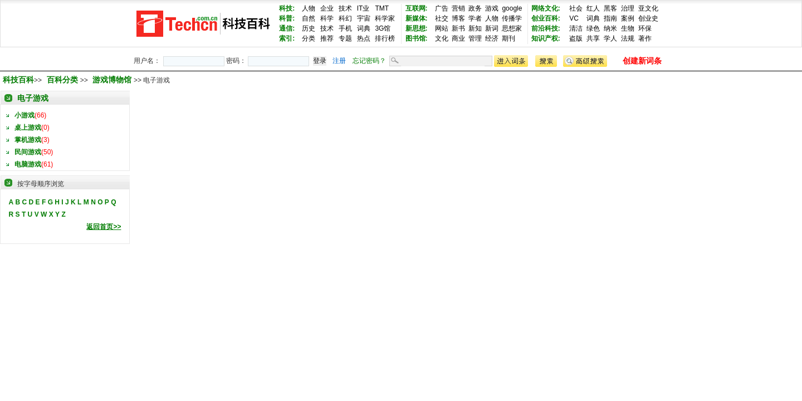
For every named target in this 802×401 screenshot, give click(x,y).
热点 (363, 38)
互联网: (416, 8)
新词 (491, 28)
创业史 (648, 18)
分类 (308, 38)
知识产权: (545, 38)
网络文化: (545, 8)
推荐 (327, 38)
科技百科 (18, 79)
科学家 (385, 18)
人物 (308, 8)
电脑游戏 (27, 164)
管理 (475, 38)
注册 (339, 61)
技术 (345, 8)
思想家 (512, 28)
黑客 (610, 8)
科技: (287, 8)
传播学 (512, 18)
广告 (441, 8)
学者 (475, 18)
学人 (610, 38)
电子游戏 (32, 98)
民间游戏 (27, 152)
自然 (308, 18)
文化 (441, 38)
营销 (458, 8)
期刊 (508, 38)
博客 (458, 18)
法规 (627, 38)
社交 (441, 18)
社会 (576, 8)
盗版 (576, 38)
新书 (458, 28)
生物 (627, 28)
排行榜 (385, 38)
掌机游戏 (27, 140)
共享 (593, 38)
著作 (645, 38)
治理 (627, 8)
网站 (441, 28)
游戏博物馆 (113, 79)
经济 (491, 38)
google (512, 8)
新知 (475, 28)
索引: (287, 38)
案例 (627, 18)
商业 (458, 38)
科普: (287, 18)
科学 (327, 18)
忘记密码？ (369, 61)
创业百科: (545, 18)
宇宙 (363, 18)
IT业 (363, 8)
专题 (345, 38)
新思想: (416, 28)
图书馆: (416, 38)
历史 (308, 28)
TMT (382, 8)
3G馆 (382, 28)
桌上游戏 (27, 127)
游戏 (491, 8)
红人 (593, 8)
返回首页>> (103, 227)
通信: (287, 28)
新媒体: (416, 18)
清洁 (576, 28)
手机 (345, 28)
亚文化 (648, 8)
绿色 (593, 28)
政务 (475, 8)
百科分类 (62, 79)
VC (574, 18)
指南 (610, 18)
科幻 (345, 18)
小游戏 (24, 115)
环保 (645, 28)
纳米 (610, 28)
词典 (363, 28)
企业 (327, 8)
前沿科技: (545, 28)
